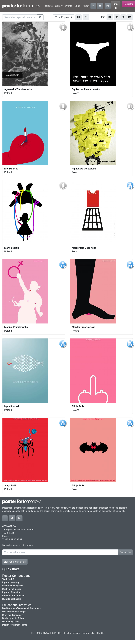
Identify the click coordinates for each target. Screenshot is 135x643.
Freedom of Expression (13, 595)
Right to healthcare (11, 599)
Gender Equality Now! (12, 585)
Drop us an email (15, 561)
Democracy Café (10, 621)
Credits (100, 633)
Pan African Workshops (14, 611)
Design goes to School (13, 618)
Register (128, 4)
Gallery (59, 5)
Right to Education (11, 592)
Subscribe (125, 552)
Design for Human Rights (14, 625)
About (86, 5)
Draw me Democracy (12, 615)
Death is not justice (11, 589)
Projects (48, 5)
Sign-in (116, 6)
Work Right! (8, 579)
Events (68, 5)
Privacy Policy (89, 633)
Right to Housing (10, 582)
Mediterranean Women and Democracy (21, 608)
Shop (77, 5)
